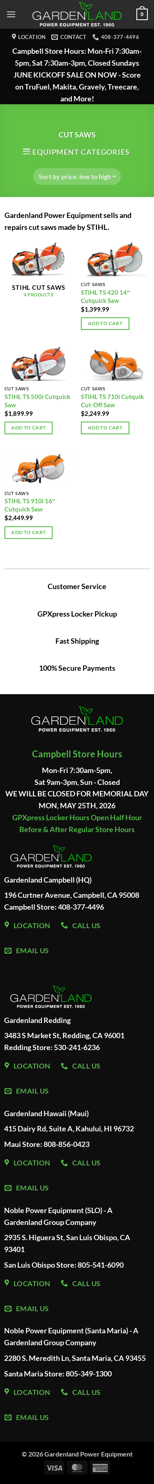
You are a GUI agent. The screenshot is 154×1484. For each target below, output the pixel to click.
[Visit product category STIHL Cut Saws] (39, 274)
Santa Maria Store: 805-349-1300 (58, 1373)
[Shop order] (76, 176)
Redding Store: (29, 1047)
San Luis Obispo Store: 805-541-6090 (64, 1264)
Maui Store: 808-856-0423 (47, 1144)
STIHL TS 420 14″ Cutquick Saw (105, 296)
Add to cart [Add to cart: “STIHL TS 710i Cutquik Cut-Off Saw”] (105, 427)
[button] (11, 14)
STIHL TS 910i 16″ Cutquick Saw (30, 505)
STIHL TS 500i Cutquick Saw (37, 400)
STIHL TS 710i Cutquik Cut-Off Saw (112, 400)
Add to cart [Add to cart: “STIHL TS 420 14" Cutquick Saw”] (105, 323)
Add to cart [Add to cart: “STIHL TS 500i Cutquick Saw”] (28, 427)
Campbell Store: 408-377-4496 (54, 906)
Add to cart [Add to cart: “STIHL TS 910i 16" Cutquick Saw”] (28, 532)
